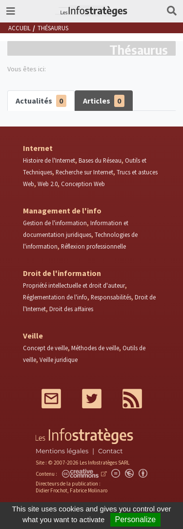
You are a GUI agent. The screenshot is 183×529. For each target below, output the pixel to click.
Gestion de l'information (55, 223)
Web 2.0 (48, 184)
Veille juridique (59, 359)
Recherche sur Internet (84, 172)
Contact (110, 451)
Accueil (19, 28)
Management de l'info (62, 210)
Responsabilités (111, 297)
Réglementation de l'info (55, 297)
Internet (38, 148)
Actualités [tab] (41, 101)
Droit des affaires (71, 309)
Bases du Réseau (100, 160)
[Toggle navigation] (10, 11)
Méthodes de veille (95, 348)
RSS (132, 398)
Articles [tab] (103, 101)
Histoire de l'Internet (49, 160)
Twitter (92, 398)
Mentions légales (62, 451)
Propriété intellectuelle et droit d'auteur (74, 285)
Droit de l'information (62, 273)
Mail (51, 398)
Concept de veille (45, 348)
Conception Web (83, 184)
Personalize (135, 519)
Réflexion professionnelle (93, 246)
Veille (33, 335)
